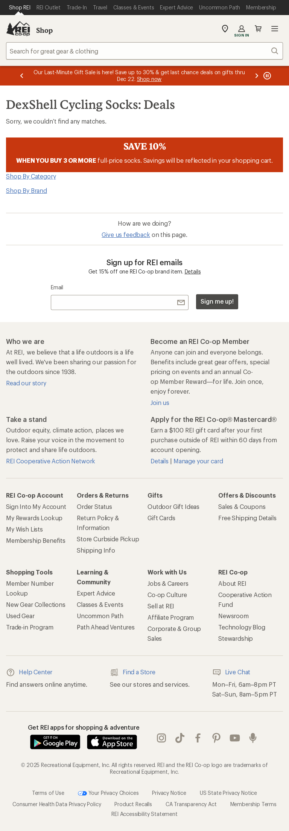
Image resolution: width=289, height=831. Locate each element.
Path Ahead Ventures (106, 627)
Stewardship (235, 638)
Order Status (94, 506)
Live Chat (231, 672)
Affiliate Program (171, 617)
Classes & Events (100, 604)
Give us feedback (126, 234)
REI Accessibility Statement (144, 814)
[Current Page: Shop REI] (19, 7)
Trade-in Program (29, 627)
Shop (44, 30)
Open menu (274, 28)
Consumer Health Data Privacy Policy (56, 804)
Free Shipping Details (247, 517)
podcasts (253, 738)
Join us (160, 402)
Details (193, 271)
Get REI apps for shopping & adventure (84, 727)
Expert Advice (96, 593)
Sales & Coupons (242, 506)
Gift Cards (161, 517)
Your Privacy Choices (108, 793)
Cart (258, 28)
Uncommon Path (100, 615)
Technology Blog (241, 627)
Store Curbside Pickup (108, 538)
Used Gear (20, 615)
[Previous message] (21, 75)
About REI (232, 583)
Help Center (29, 672)
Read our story (26, 382)
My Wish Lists (24, 529)
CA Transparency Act (191, 804)
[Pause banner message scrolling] (266, 75)
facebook (198, 738)
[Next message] (256, 75)
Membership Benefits (35, 540)
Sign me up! (217, 301)
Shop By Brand (26, 190)
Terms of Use (48, 793)
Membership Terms (253, 804)
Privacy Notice (169, 793)
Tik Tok (180, 738)
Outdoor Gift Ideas (173, 506)
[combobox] (144, 51)
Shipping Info (96, 550)
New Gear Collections (35, 604)
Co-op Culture (167, 594)
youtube (235, 738)
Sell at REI (161, 606)
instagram (161, 738)
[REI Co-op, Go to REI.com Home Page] (18, 28)
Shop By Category (31, 176)
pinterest (216, 738)
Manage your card (198, 460)
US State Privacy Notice (228, 793)
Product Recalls (133, 804)
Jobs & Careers (168, 583)
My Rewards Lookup (34, 517)
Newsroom (233, 615)
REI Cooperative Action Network (50, 460)
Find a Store (132, 672)
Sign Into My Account (36, 506)
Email (57, 287)
